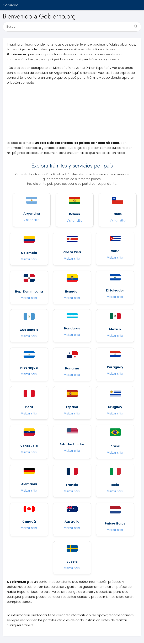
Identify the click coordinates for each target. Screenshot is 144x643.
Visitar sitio (32, 220)
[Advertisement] (72, 113)
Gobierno (10, 5)
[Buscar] (134, 25)
